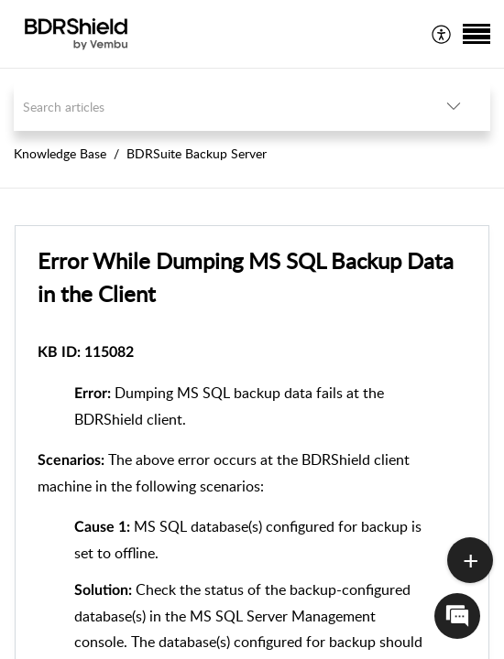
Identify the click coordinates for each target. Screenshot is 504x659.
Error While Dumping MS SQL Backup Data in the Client (246, 276)
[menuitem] (442, 34)
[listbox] (453, 106)
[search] (215, 106)
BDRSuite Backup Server (196, 153)
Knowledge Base (60, 153)
